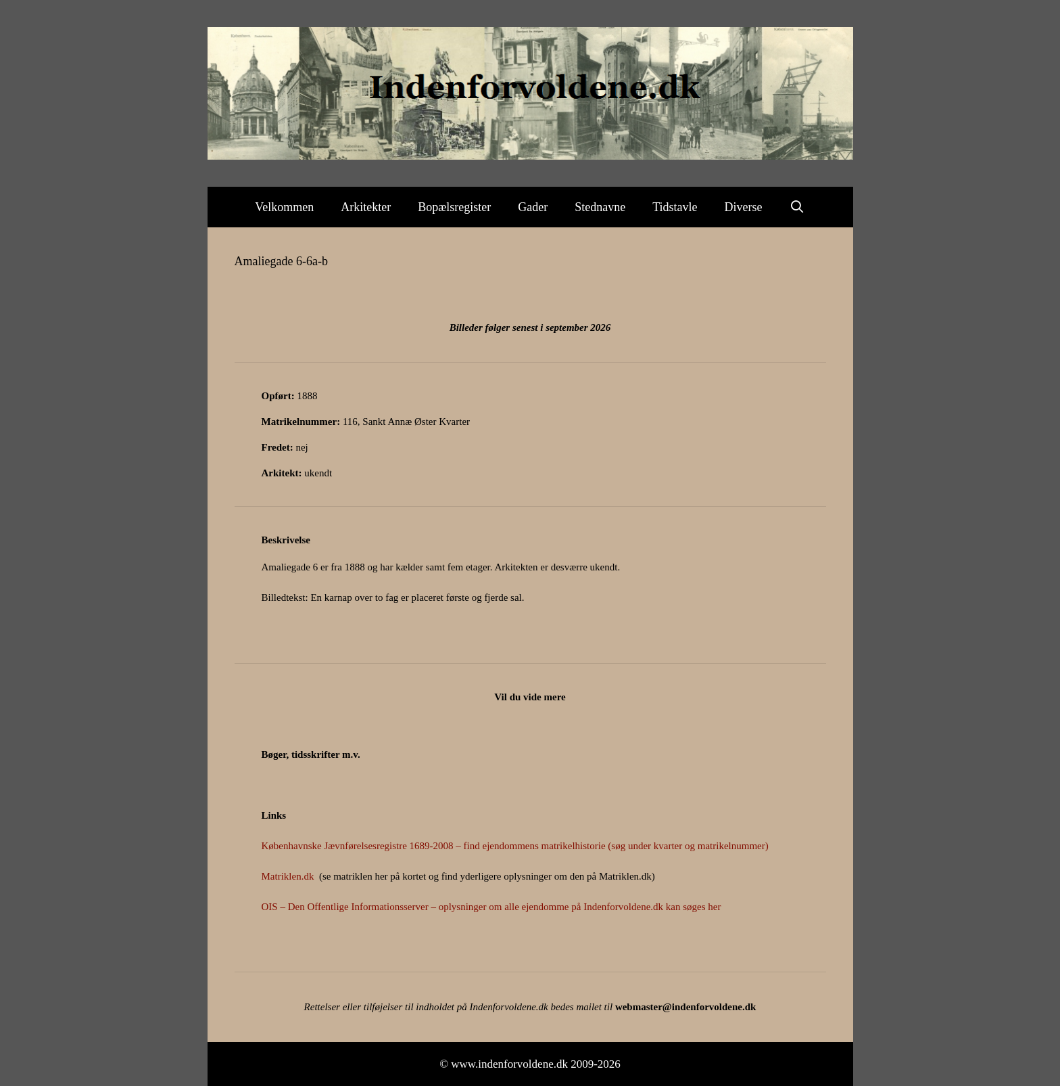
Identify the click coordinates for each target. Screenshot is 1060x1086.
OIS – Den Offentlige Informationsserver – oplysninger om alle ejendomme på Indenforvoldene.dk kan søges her (491, 906)
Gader (533, 207)
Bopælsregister (454, 207)
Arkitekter (366, 207)
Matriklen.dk (288, 876)
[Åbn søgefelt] (797, 207)
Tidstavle (674, 207)
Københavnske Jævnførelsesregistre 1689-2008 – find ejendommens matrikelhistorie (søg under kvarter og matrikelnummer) (515, 845)
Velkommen (284, 207)
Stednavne (600, 207)
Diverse (744, 207)
